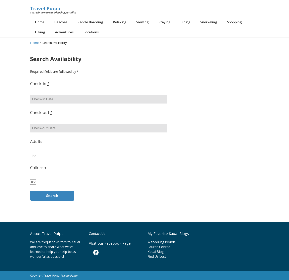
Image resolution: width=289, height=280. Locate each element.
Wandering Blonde (162, 242)
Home (39, 22)
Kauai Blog (156, 251)
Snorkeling (208, 22)
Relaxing (119, 22)
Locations (91, 32)
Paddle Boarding (90, 22)
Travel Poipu (45, 8)
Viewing (142, 22)
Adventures (64, 32)
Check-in (40, 83)
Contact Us (97, 233)
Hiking (40, 32)
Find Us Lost (157, 256)
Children (38, 167)
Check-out (41, 112)
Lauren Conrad (159, 247)
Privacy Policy (69, 275)
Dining (185, 22)
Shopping (234, 22)
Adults (36, 141)
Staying (164, 22)
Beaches (60, 22)
